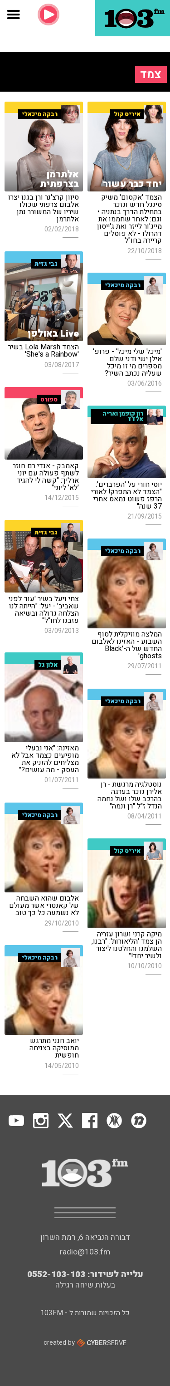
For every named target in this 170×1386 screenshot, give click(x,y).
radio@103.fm (85, 1252)
